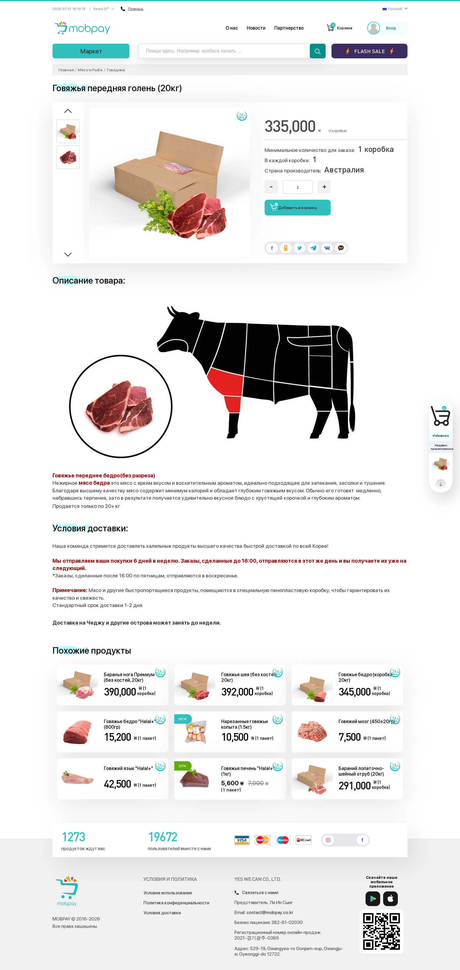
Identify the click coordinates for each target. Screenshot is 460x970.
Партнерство (289, 28)
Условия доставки (162, 912)
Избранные (441, 435)
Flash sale (369, 51)
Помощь (132, 8)
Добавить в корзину (293, 207)
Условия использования (167, 893)
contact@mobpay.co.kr (269, 912)
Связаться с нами (256, 892)
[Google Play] (373, 898)
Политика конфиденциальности (176, 902)
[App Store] (390, 898)
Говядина (116, 69)
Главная (65, 69)
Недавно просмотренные (442, 446)
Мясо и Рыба (90, 69)
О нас (232, 28)
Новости (256, 28)
